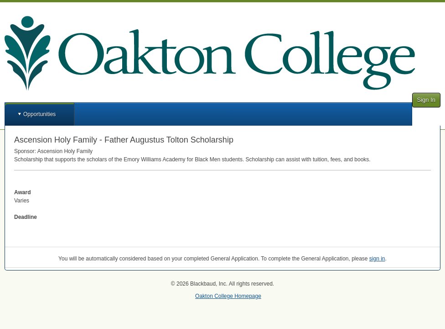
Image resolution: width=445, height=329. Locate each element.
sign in (377, 258)
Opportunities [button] (39, 114)
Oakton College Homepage (228, 296)
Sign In (426, 99)
